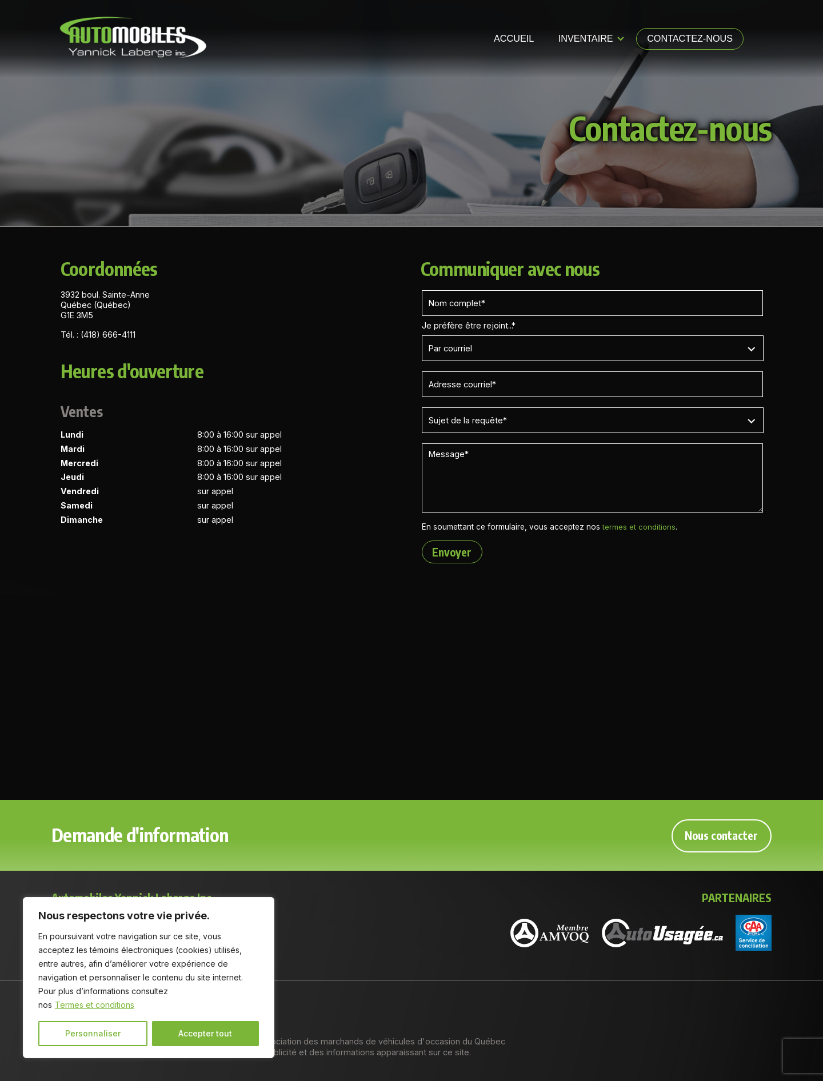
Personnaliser (93, 1033)
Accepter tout (205, 1033)
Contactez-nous (690, 38)
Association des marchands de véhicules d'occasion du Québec (381, 1041)
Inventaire (585, 38)
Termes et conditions (94, 1005)
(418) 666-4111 (108, 334)
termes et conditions (639, 526)
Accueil (514, 38)
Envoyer (453, 552)
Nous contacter (720, 835)
